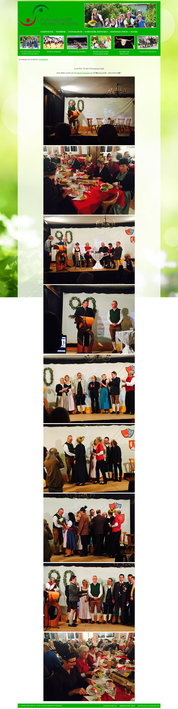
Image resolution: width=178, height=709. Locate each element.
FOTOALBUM (43, 59)
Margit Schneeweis (83, 73)
